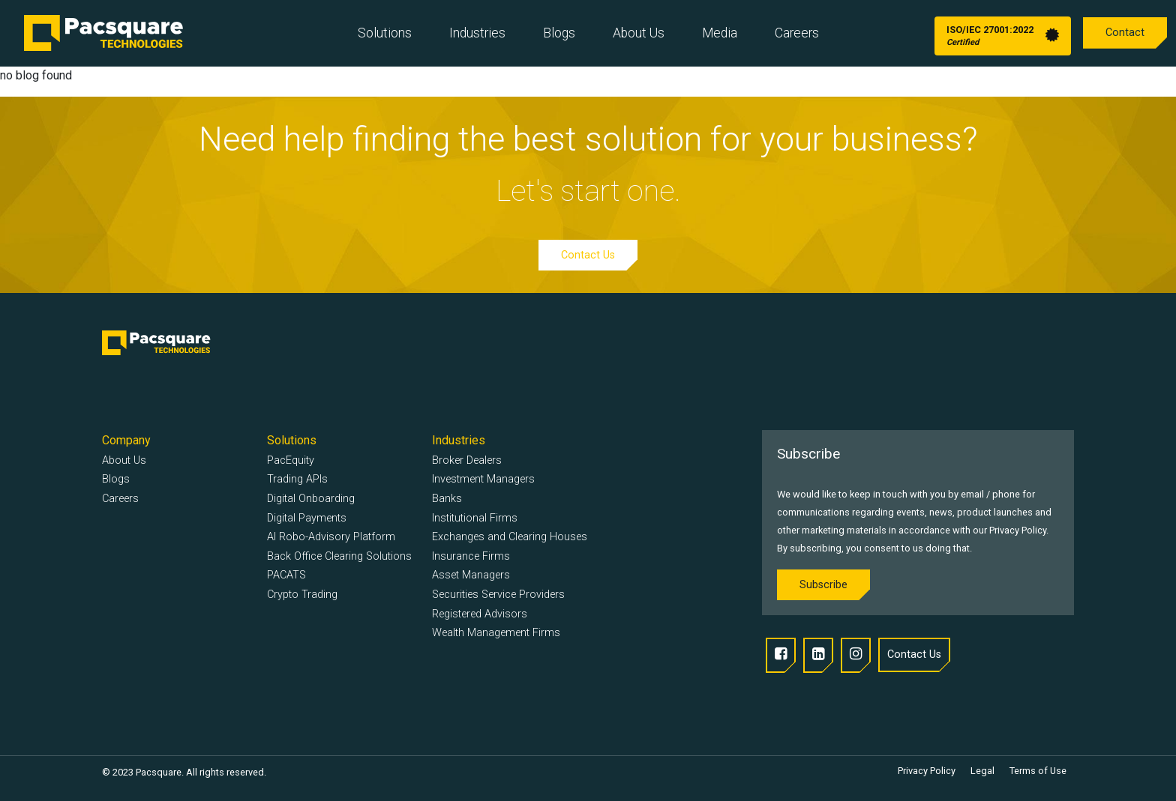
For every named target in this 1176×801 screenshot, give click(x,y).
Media (719, 32)
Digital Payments (306, 518)
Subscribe (824, 584)
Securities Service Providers (498, 594)
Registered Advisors (479, 614)
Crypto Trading (302, 594)
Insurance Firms (471, 556)
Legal (982, 770)
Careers (797, 32)
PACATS (286, 575)
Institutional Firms (475, 518)
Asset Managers (471, 575)
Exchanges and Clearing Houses (509, 537)
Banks (447, 498)
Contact (1125, 32)
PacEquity (290, 460)
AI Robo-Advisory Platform (331, 537)
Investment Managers (483, 479)
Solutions (385, 32)
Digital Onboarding (311, 498)
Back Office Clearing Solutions (339, 556)
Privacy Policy (927, 770)
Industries (477, 32)
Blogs (559, 32)
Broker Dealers (467, 460)
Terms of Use (1038, 770)
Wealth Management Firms (496, 632)
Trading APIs (297, 479)
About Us (638, 32)
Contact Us (588, 255)
